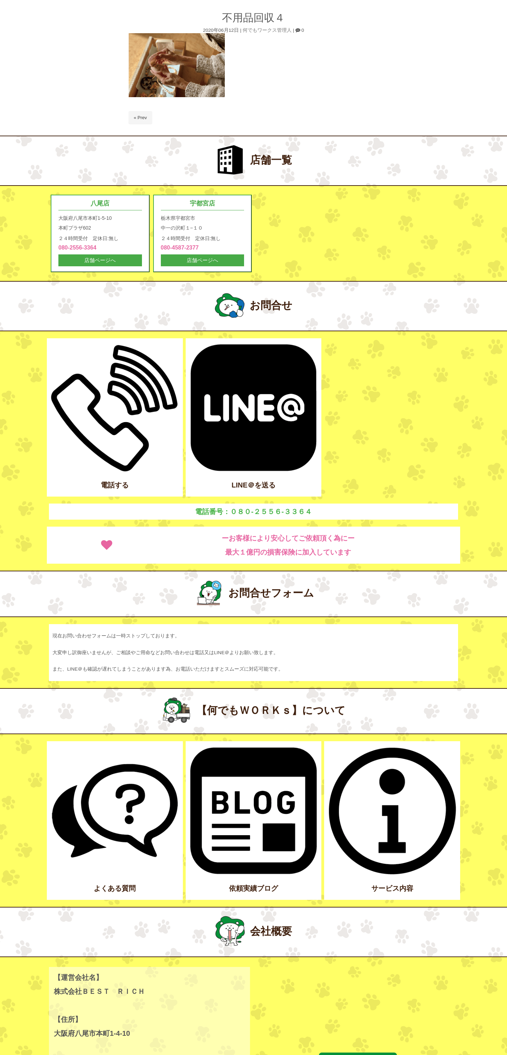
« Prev (140, 117)
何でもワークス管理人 (267, 30)
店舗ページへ (100, 261)
